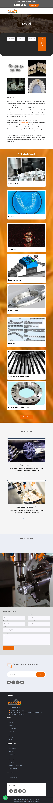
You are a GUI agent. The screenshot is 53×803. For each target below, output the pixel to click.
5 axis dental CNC (23, 122)
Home (24, 28)
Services (11, 731)
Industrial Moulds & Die (16, 757)
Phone (5, 621)
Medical (11, 763)
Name (5, 615)
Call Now (34, 5)
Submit (8, 647)
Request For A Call (42, 44)
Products (11, 734)
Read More (26, 417)
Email (30, 615)
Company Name (33, 621)
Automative (12, 748)
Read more (26, 477)
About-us (12, 725)
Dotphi (37, 801)
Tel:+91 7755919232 (21, 1)
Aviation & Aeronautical (15, 765)
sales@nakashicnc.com (32, 1)
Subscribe (40, 674)
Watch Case (12, 760)
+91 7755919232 (14, 707)
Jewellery (12, 754)
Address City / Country (10, 627)
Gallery (11, 737)
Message (6, 633)
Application (12, 728)
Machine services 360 (15, 780)
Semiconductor (13, 768)
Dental (29, 28)
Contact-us (12, 740)
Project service (13, 777)
